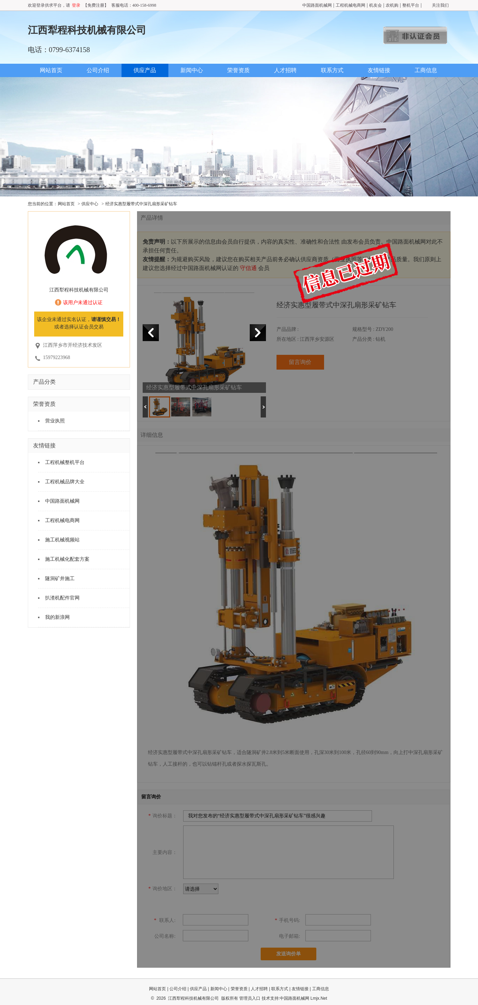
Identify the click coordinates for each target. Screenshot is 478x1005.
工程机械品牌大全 (65, 481)
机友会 (375, 5)
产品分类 (44, 382)
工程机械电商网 (350, 5)
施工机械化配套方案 (67, 559)
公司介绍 (98, 70)
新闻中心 (191, 70)
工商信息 (426, 70)
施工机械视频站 (62, 539)
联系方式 (332, 70)
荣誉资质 (238, 70)
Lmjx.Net (318, 998)
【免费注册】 (95, 5)
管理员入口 (249, 998)
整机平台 (410, 5)
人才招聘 (285, 70)
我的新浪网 (57, 617)
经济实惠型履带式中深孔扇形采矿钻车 (141, 203)
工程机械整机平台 (65, 462)
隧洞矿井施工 (60, 578)
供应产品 (145, 70)
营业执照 (55, 420)
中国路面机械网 (317, 5)
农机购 (392, 5)
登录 (76, 5)
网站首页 (51, 70)
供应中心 (89, 203)
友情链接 (379, 70)
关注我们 (440, 5)
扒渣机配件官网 (62, 598)
